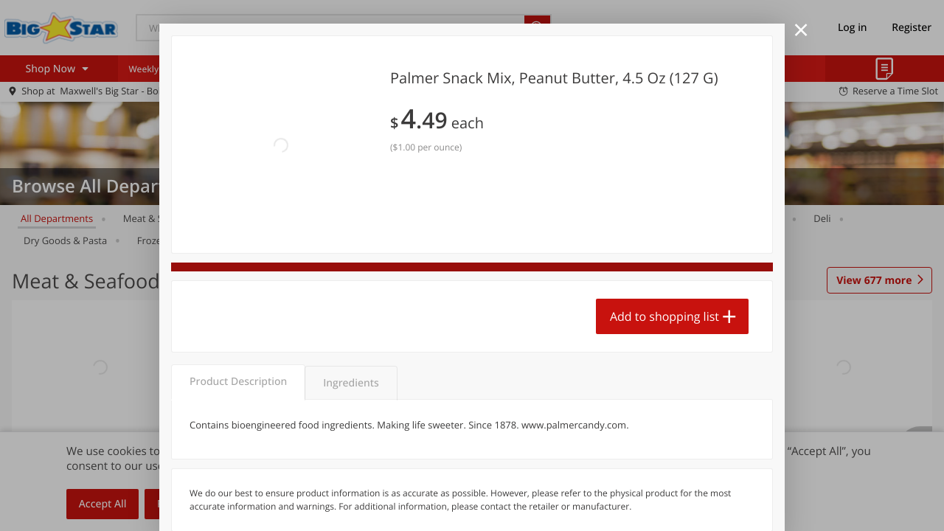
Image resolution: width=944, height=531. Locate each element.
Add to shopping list (664, 244)
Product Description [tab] (238, 301)
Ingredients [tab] (350, 302)
